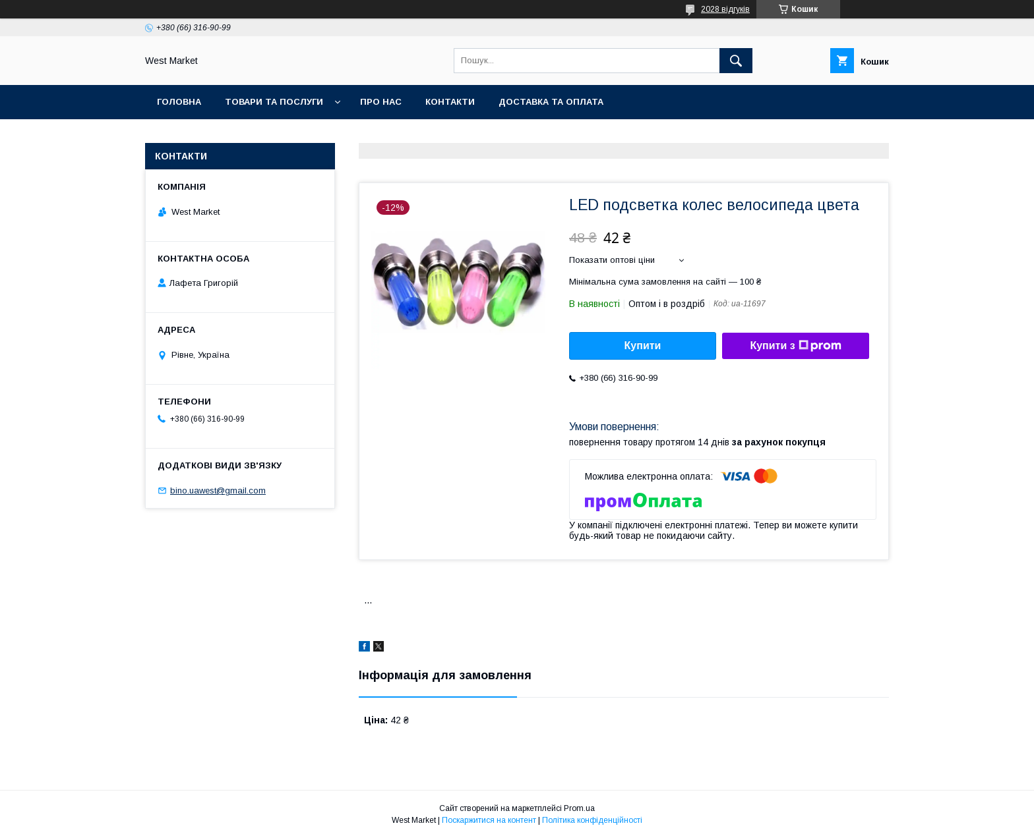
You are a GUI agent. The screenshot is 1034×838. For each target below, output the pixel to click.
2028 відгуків (725, 9)
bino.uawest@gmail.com (218, 490)
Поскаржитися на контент (489, 820)
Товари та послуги (274, 102)
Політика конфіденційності (592, 820)
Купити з (795, 346)
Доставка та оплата (551, 102)
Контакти (450, 102)
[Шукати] (735, 60)
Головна (179, 102)
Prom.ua (579, 808)
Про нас (381, 102)
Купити (642, 345)
